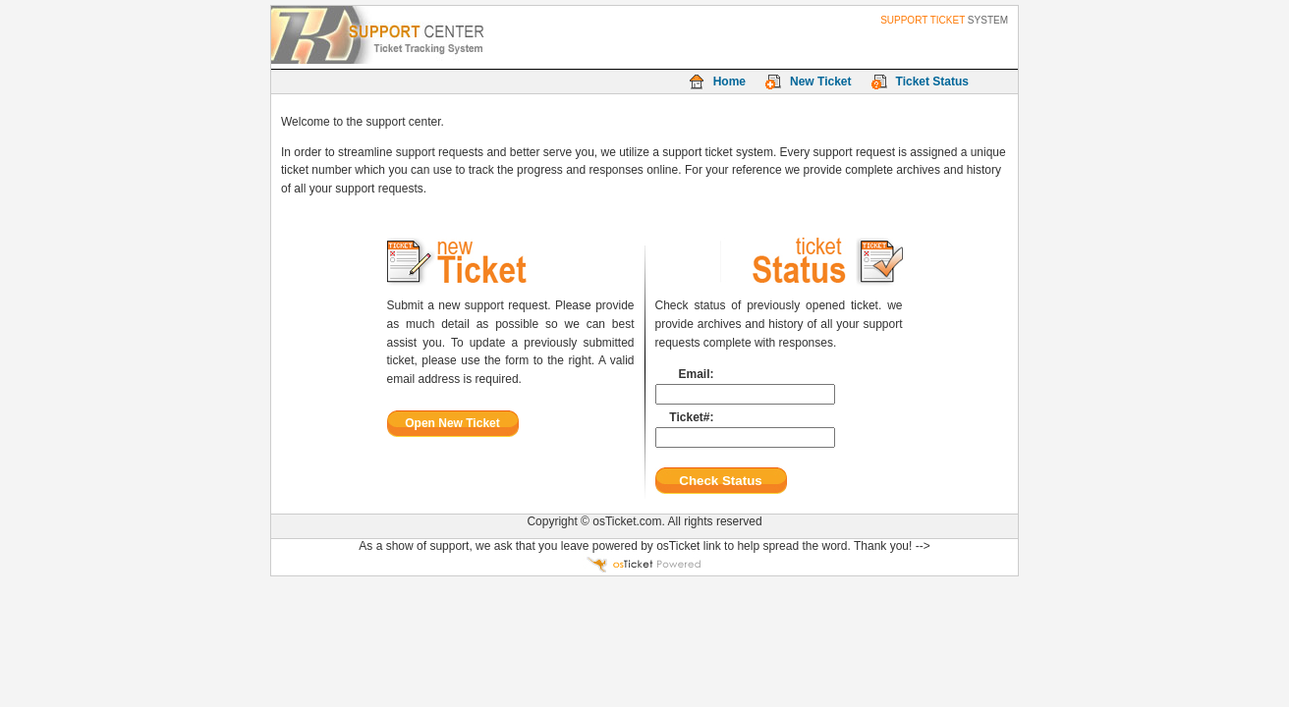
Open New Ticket (452, 423)
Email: (695, 374)
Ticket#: (691, 417)
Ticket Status (932, 81)
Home (729, 81)
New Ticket (820, 81)
